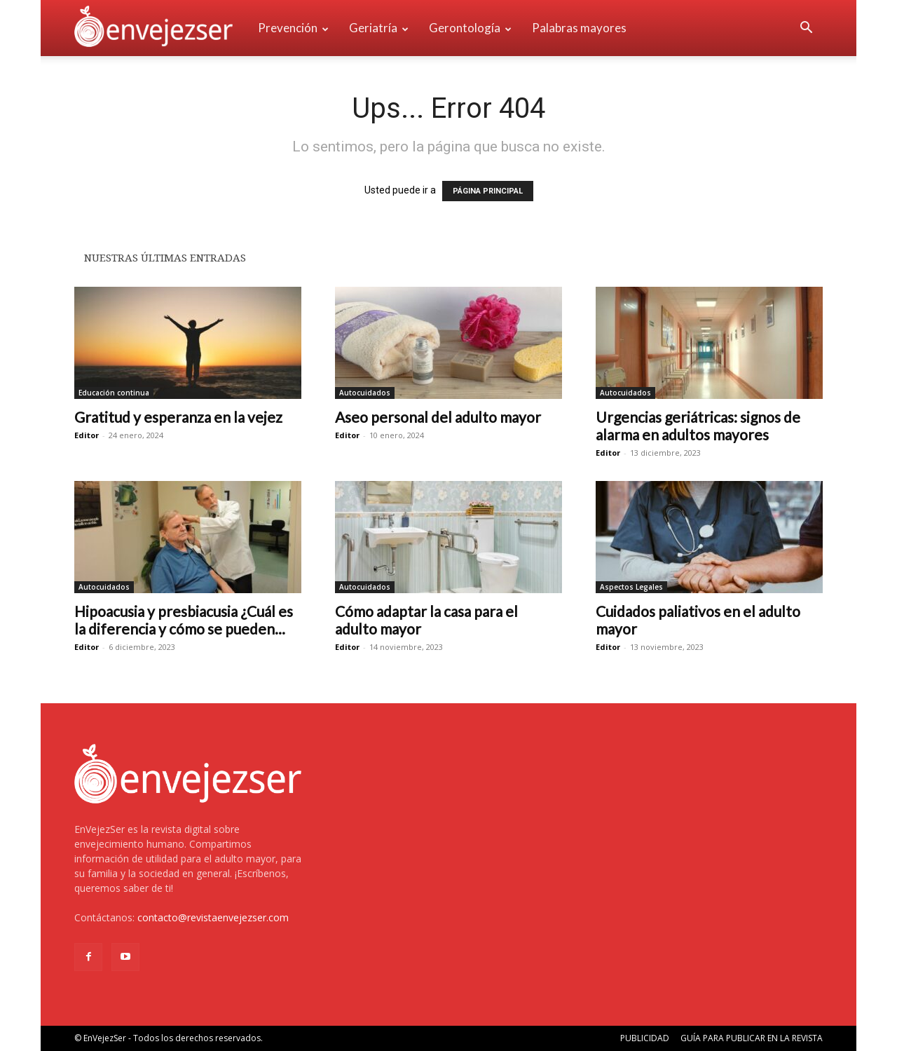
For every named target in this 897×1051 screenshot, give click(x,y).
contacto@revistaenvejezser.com (213, 917)
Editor (86, 435)
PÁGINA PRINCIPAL (488, 191)
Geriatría (379, 27)
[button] (806, 29)
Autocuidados (364, 393)
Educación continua (113, 393)
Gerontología (470, 27)
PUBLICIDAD (644, 1038)
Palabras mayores (579, 27)
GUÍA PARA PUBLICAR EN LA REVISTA (751, 1038)
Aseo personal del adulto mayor (438, 417)
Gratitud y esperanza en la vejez (178, 417)
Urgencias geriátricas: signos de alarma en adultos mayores (698, 425)
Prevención (293, 27)
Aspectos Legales (631, 587)
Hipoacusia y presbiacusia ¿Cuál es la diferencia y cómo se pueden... (183, 619)
